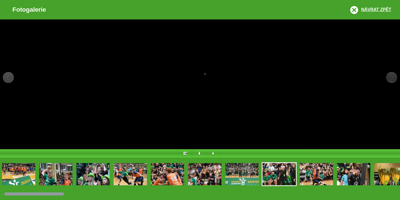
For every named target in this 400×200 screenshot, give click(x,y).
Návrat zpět (376, 9)
